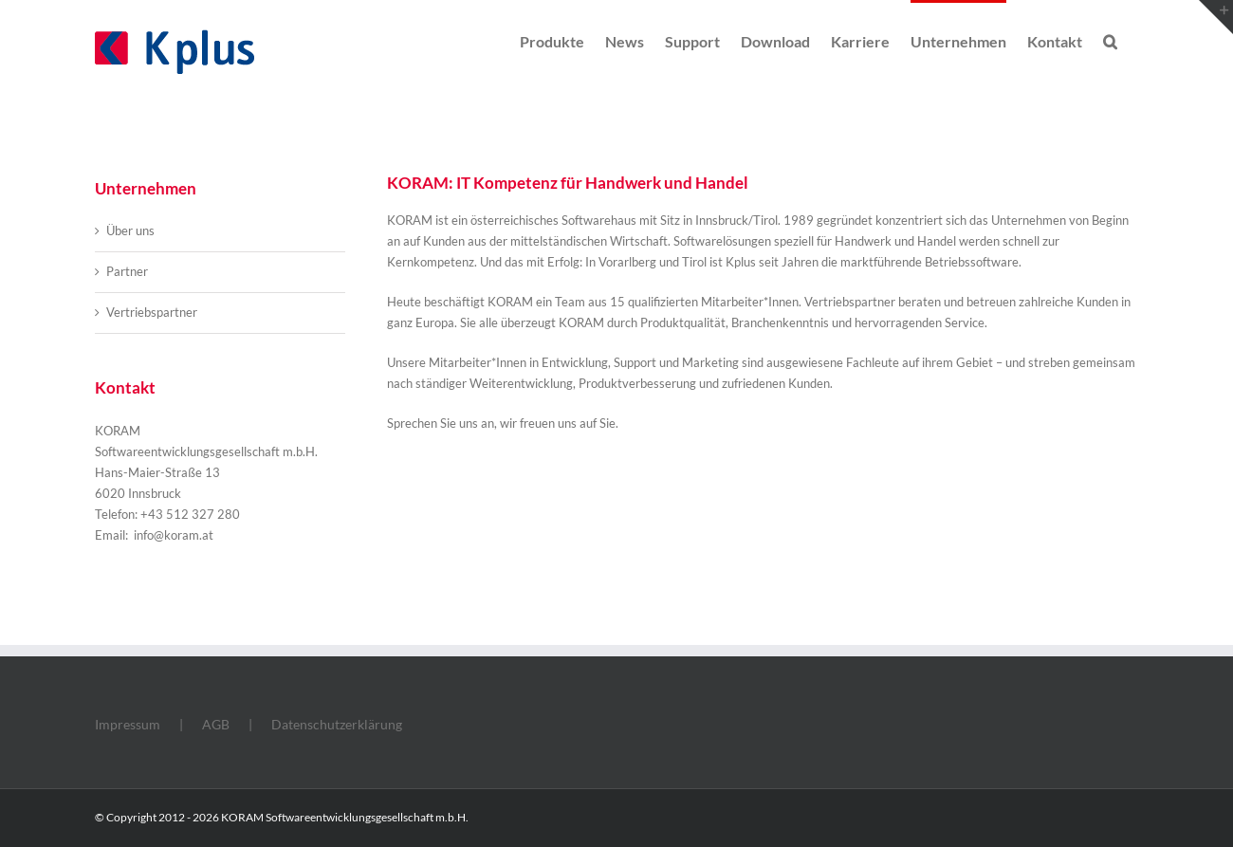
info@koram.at (172, 535)
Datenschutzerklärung (336, 724)
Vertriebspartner (151, 312)
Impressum (127, 724)
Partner (127, 271)
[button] (1110, 40)
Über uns (130, 230)
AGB (216, 724)
